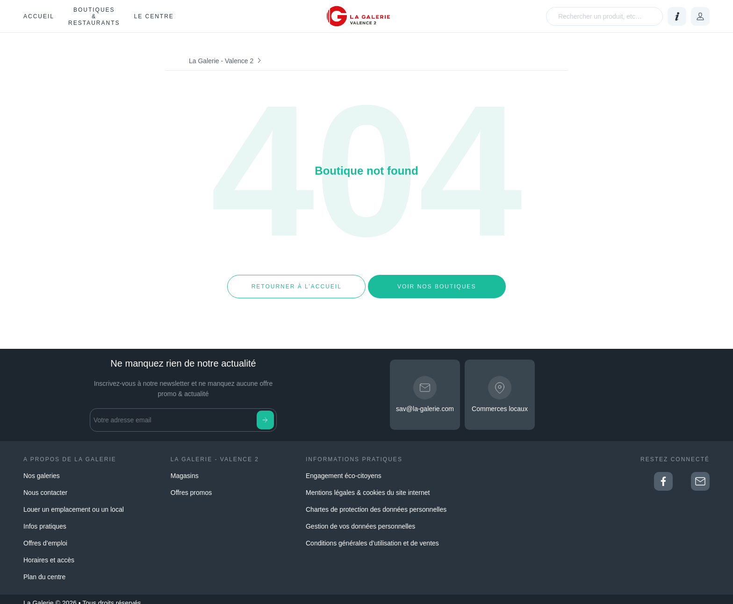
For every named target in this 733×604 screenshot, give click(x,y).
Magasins (185, 468)
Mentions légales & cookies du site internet (368, 485)
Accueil (38, 16)
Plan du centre (44, 569)
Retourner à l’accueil (296, 283)
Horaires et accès (48, 552)
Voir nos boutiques (436, 283)
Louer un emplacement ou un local (73, 502)
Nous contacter (45, 485)
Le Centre (153, 16)
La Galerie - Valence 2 (221, 61)
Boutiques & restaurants (94, 16)
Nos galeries (41, 468)
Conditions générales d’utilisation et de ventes (372, 535)
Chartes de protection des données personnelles (376, 502)
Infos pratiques (44, 519)
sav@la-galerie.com (425, 401)
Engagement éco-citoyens (343, 468)
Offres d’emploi (45, 535)
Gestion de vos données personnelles (360, 519)
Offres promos (191, 485)
